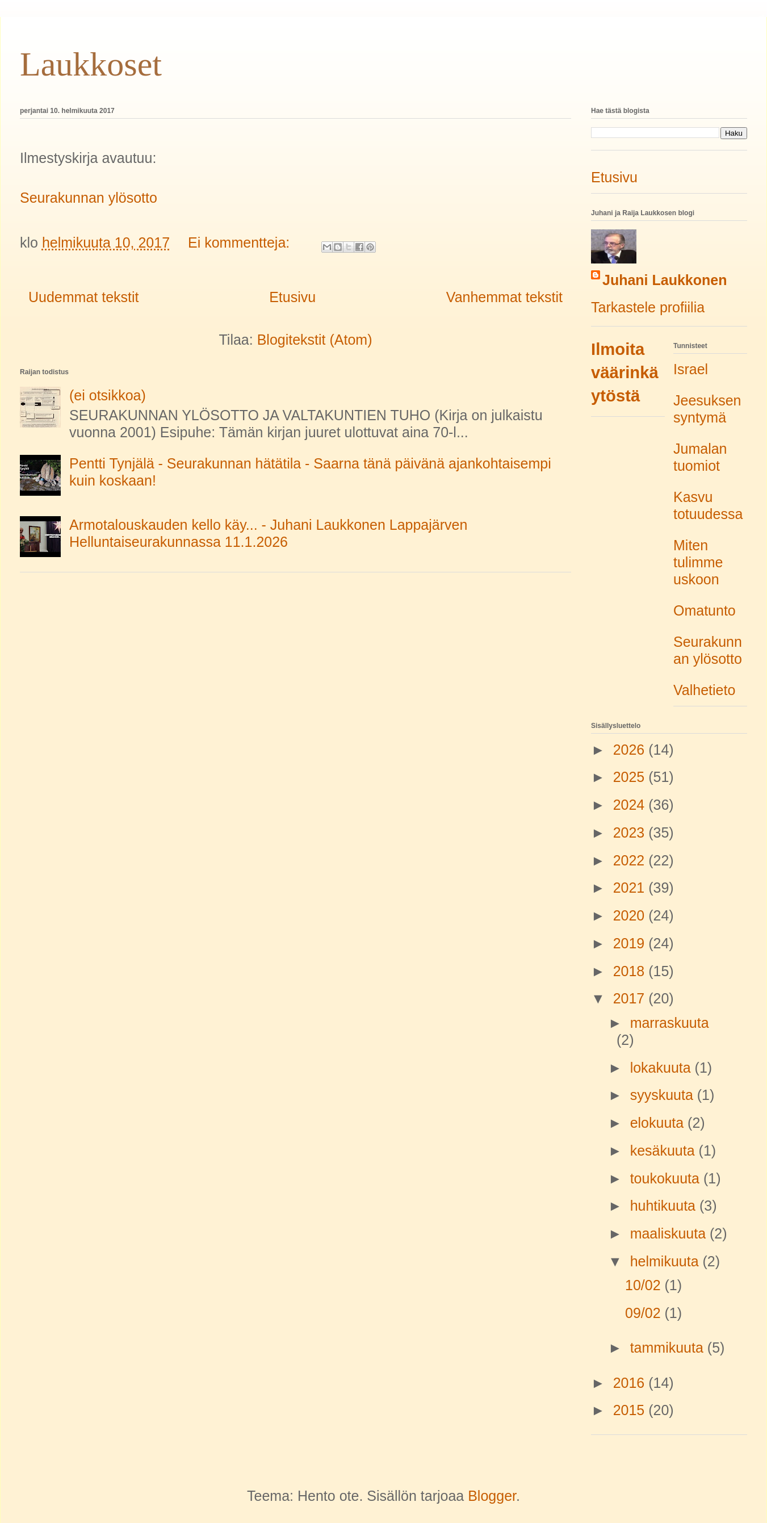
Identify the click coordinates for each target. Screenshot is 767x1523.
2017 (631, 998)
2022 (631, 860)
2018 (631, 971)
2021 (631, 888)
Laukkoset (91, 64)
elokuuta (659, 1123)
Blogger (492, 1496)
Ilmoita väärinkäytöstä (625, 372)
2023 (631, 832)
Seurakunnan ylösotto (88, 198)
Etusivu (292, 297)
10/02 (645, 1285)
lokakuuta (662, 1068)
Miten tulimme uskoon (698, 562)
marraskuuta (669, 1023)
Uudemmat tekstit (83, 297)
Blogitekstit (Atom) (314, 340)
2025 (631, 777)
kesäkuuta (664, 1150)
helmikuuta (666, 1261)
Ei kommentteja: (241, 242)
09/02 (645, 1313)
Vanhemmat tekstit (504, 297)
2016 (631, 1383)
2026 (631, 750)
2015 (631, 1410)
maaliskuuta (670, 1233)
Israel (690, 369)
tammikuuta (668, 1347)
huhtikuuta (664, 1206)
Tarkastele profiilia (648, 307)
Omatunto (704, 610)
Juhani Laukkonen (664, 280)
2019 (631, 943)
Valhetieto (704, 690)
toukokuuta (666, 1178)
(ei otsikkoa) (107, 395)
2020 (631, 915)
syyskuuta (663, 1095)
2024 (631, 805)
